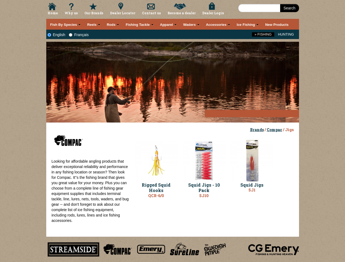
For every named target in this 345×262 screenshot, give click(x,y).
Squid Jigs (252, 185)
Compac (274, 129)
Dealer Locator (122, 13)
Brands (257, 129)
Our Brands (93, 13)
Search (289, 8)
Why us (71, 13)
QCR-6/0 (156, 195)
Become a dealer (181, 13)
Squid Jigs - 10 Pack (204, 187)
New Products (277, 25)
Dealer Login (213, 13)
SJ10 (204, 195)
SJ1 (251, 190)
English (56, 35)
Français (79, 35)
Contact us (151, 13)
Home (53, 13)
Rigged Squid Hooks (156, 187)
